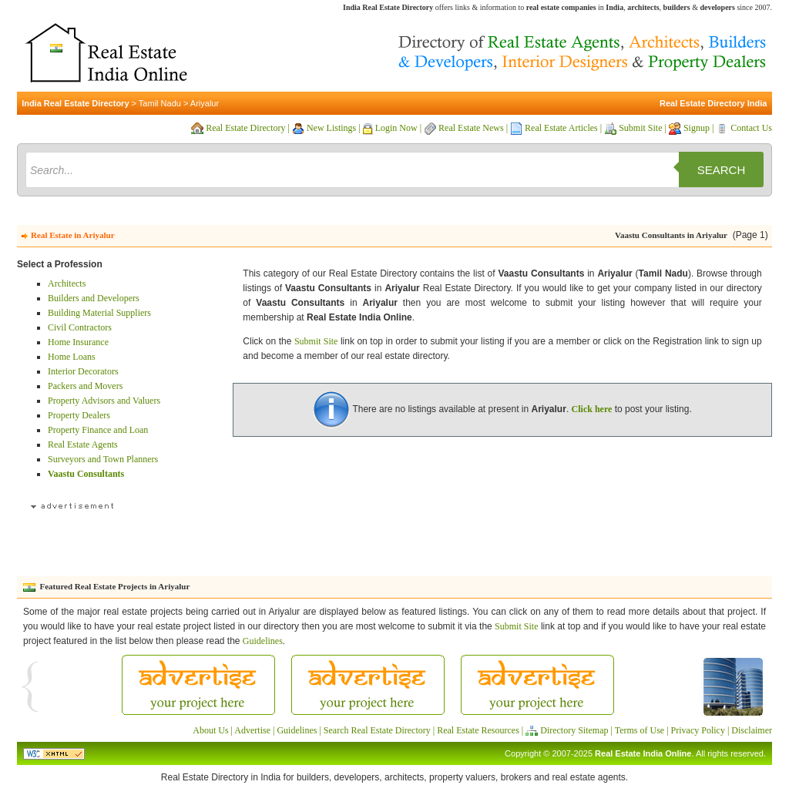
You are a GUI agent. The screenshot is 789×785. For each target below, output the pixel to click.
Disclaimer (751, 730)
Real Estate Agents (83, 444)
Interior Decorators (83, 371)
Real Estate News (471, 127)
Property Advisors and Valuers (104, 400)
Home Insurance (78, 342)
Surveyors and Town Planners (103, 459)
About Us (210, 730)
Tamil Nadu (160, 103)
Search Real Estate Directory (377, 730)
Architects (67, 283)
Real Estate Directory (245, 127)
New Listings (331, 127)
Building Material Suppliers (99, 312)
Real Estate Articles (561, 127)
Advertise (252, 730)
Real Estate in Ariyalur (72, 235)
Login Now (396, 127)
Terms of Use (639, 730)
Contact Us (751, 127)
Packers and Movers (85, 386)
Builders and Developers (93, 298)
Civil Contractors (80, 327)
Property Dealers (79, 415)
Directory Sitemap (574, 730)
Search (721, 169)
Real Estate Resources (478, 730)
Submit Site (640, 127)
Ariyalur (204, 103)
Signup (696, 127)
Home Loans (72, 356)
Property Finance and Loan (98, 429)
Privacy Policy (698, 730)
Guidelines (263, 641)
